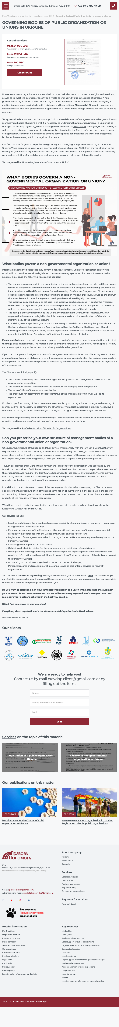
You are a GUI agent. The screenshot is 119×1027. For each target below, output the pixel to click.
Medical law (67, 931)
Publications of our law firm (20, 16)
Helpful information (11, 935)
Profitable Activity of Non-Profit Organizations (46, 428)
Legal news (7, 960)
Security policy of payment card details (19, 974)
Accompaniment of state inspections (78, 967)
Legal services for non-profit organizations (80, 945)
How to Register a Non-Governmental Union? (45, 162)
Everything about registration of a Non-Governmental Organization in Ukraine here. (48, 611)
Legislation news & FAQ (44, 16)
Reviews (65, 857)
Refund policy (8, 970)
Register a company (71, 884)
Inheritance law (69, 974)
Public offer (7, 963)
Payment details (69, 904)
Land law (66, 952)
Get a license (67, 880)
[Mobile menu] (5, 6)
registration (79, 126)
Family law (66, 935)
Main (4, 16)
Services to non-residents (73, 891)
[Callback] (113, 6)
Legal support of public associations (78, 942)
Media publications (10, 956)
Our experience (9, 949)
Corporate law (68, 970)
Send (59, 721)
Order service (24, 72)
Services (9, 737)
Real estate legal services (73, 938)
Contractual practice (71, 949)
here (90, 575)
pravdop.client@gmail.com (21, 890)
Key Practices (8, 931)
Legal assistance (69, 956)
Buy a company (69, 887)
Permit (111, 343)
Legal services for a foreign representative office (83, 981)
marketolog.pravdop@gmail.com (38, 893)
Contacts (66, 864)
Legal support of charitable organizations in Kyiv (83, 960)
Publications (67, 860)
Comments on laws (11, 952)
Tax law (65, 977)
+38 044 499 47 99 (89, 5)
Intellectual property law (73, 963)
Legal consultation (70, 877)
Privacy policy (8, 967)
